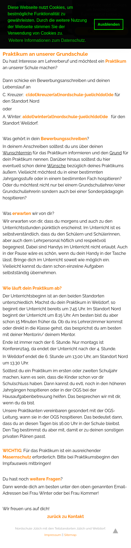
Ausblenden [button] (109, 24)
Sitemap (70, 535)
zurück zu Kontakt (65, 516)
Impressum (52, 535)
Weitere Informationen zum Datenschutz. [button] (47, 40)
